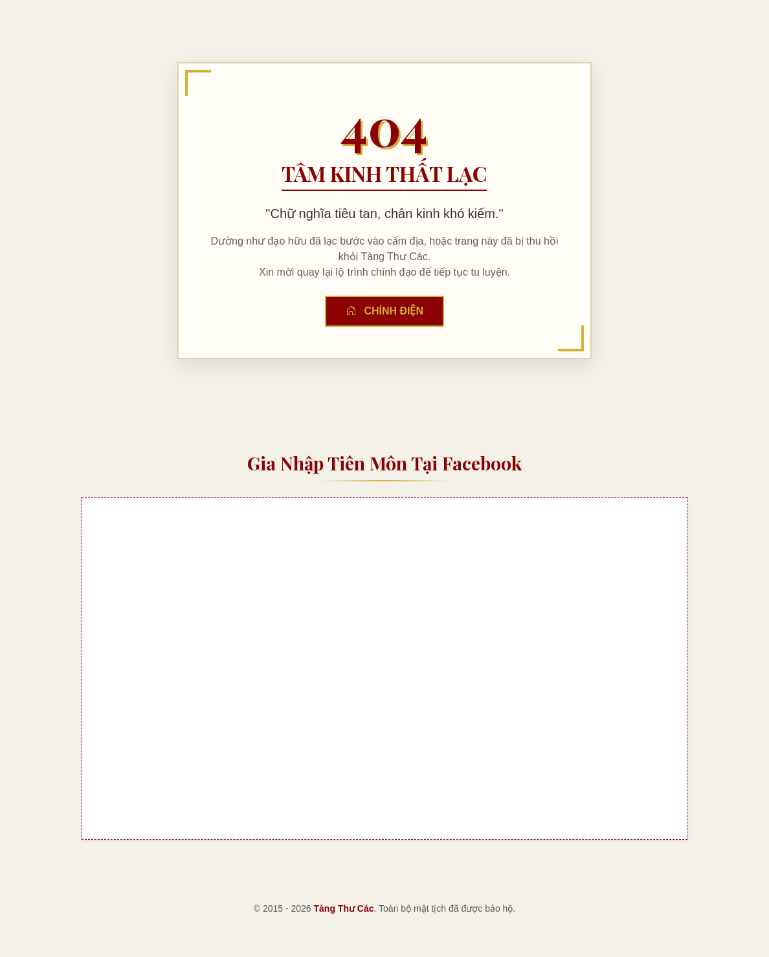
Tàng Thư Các (344, 908)
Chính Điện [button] (384, 310)
